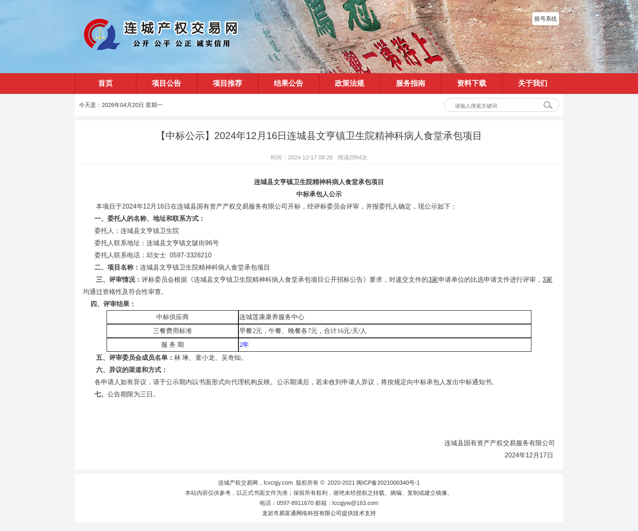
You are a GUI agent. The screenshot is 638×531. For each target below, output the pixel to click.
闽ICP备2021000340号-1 (388, 482)
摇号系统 (545, 18)
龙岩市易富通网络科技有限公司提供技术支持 (319, 513)
